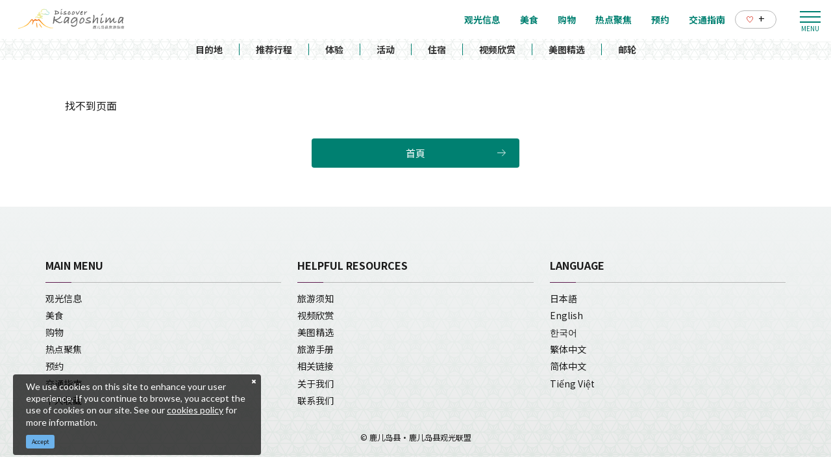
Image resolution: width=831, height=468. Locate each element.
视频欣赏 (497, 49)
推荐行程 (274, 49)
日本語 (563, 298)
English (566, 315)
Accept (40, 441)
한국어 (563, 332)
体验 (334, 49)
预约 (54, 365)
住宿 (437, 49)
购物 (54, 332)
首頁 (415, 153)
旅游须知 (315, 298)
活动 (386, 49)
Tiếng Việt (572, 383)
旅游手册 (315, 349)
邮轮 (627, 49)
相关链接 (315, 365)
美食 (54, 315)
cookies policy (195, 409)
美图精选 (567, 49)
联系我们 (315, 400)
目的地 (209, 49)
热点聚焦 (63, 349)
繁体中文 (568, 349)
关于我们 (315, 383)
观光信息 (63, 298)
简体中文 (568, 365)
